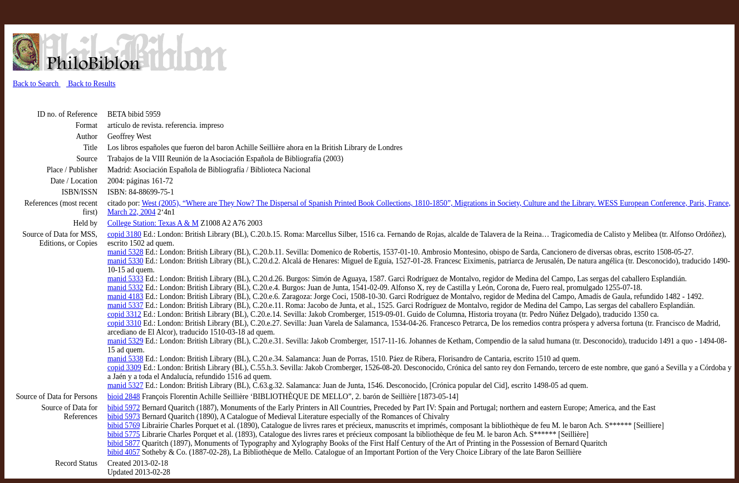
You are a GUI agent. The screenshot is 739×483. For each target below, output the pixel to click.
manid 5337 (125, 305)
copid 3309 (124, 368)
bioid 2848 (123, 396)
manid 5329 (125, 341)
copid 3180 (124, 234)
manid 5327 (125, 385)
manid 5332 (125, 287)
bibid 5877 (123, 443)
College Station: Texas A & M (153, 223)
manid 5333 (125, 279)
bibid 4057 (123, 452)
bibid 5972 (123, 408)
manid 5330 (125, 261)
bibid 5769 (123, 425)
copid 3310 (124, 323)
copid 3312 (124, 314)
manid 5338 (125, 359)
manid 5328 (125, 252)
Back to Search (37, 83)
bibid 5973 (123, 416)
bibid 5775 (123, 434)
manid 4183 (125, 296)
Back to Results (91, 83)
